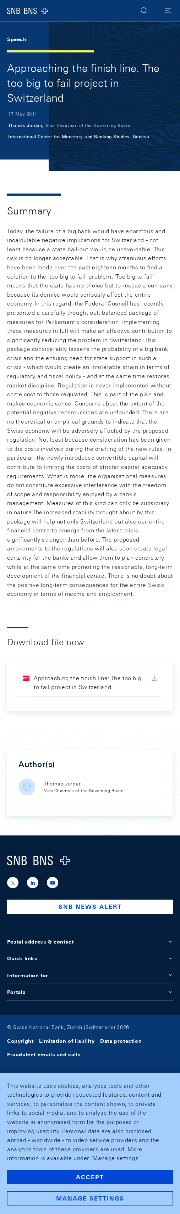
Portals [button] (90, 992)
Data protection (121, 1041)
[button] (144, 10)
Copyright (20, 1041)
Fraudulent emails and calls (44, 1054)
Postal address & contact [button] (90, 942)
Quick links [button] (90, 958)
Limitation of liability (66, 1041)
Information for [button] (90, 975)
